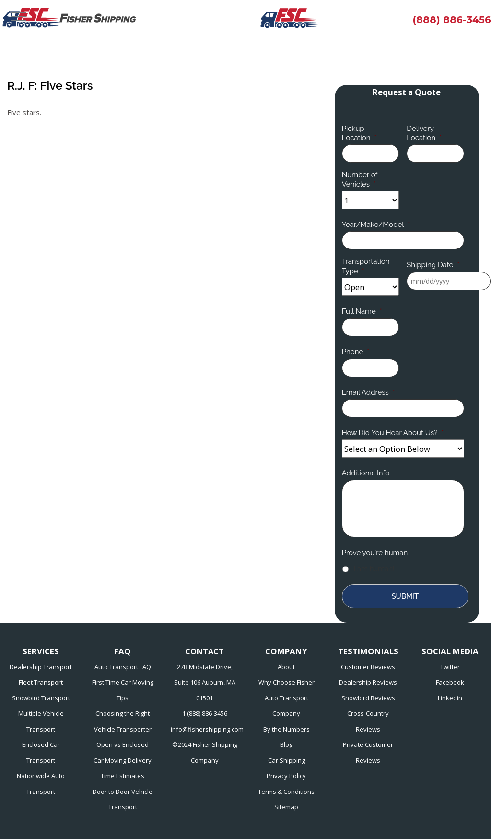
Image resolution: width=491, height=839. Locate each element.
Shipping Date (433, 264)
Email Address (368, 392)
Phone (355, 351)
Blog (286, 744)
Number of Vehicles (360, 179)
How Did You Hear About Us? (393, 432)
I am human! (374, 569)
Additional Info (365, 473)
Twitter (450, 666)
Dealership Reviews (368, 682)
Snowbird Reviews (368, 698)
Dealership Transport (41, 666)
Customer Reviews (368, 666)
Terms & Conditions (286, 791)
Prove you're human (375, 552)
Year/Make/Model (376, 224)
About (286, 666)
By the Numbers (286, 729)
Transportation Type (366, 266)
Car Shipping (286, 760)
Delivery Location (424, 133)
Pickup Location (359, 133)
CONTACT (204, 651)
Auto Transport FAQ (122, 666)
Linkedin (450, 698)
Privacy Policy (286, 775)
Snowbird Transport (41, 698)
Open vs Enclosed (122, 744)
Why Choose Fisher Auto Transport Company (286, 698)
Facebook (450, 682)
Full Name (362, 311)
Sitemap (286, 807)
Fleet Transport (41, 682)
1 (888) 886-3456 (204, 713)
